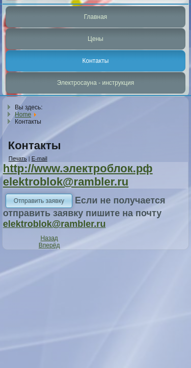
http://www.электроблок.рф (78, 168)
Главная (95, 16)
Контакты (96, 60)
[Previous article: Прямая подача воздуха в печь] (49, 238)
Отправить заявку (39, 200)
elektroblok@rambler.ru (65, 181)
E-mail (39, 158)
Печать (18, 158)
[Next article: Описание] (49, 245)
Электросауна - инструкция (95, 82)
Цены (95, 38)
